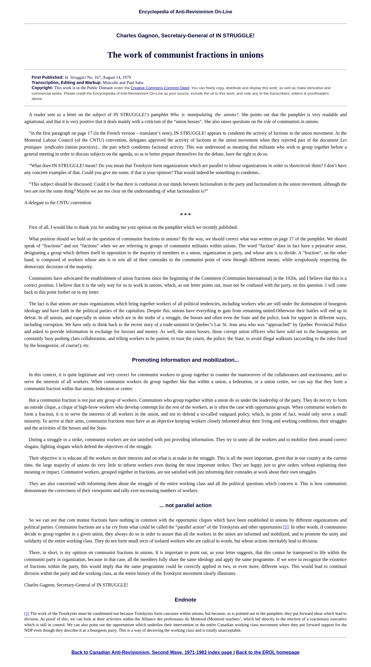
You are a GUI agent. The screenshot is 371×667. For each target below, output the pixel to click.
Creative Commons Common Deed (160, 88)
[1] (286, 527)
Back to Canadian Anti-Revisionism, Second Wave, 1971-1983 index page (152, 652)
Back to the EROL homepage (267, 652)
